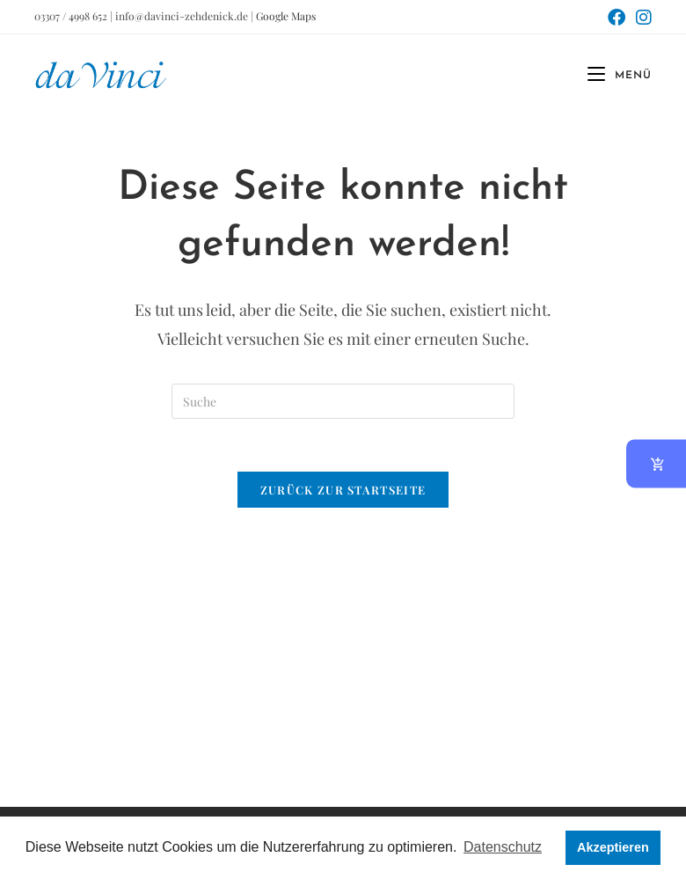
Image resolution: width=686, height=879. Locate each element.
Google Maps (286, 16)
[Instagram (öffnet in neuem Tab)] (641, 17)
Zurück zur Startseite (343, 489)
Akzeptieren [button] (613, 847)
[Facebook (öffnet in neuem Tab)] (616, 17)
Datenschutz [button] (502, 846)
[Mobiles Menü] (613, 75)
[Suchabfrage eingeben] (343, 401)
